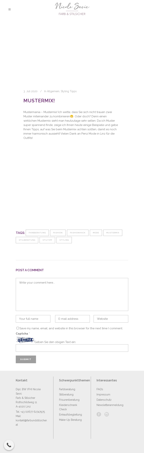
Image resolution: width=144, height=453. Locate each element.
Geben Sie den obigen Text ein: (55, 342)
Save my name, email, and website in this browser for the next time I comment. (71, 328)
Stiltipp (47, 240)
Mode (96, 233)
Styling (64, 240)
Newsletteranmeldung (110, 405)
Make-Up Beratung (70, 419)
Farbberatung (37, 233)
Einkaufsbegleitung (70, 414)
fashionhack (78, 233)
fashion (58, 233)
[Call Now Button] (9, 445)
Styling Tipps (69, 91)
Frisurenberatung (69, 399)
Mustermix (112, 233)
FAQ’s (100, 389)
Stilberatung (27, 240)
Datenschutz (104, 399)
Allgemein (53, 91)
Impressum (103, 394)
